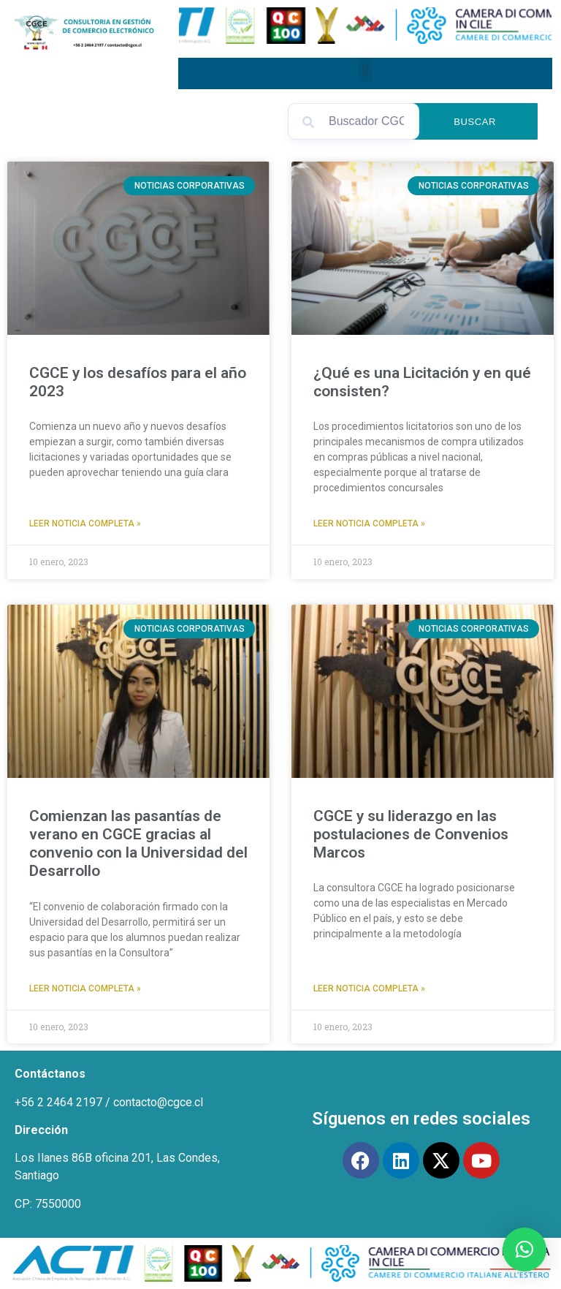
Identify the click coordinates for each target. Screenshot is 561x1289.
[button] (366, 70)
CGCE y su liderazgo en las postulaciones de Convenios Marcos (410, 834)
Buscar (480, 121)
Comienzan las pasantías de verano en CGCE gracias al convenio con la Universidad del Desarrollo (138, 843)
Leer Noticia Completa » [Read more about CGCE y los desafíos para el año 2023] (85, 523)
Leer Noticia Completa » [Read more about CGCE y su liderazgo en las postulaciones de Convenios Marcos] (369, 988)
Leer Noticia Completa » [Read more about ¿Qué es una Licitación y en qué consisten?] (369, 523)
